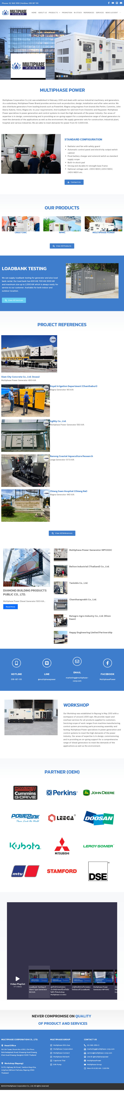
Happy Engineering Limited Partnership (90, 632)
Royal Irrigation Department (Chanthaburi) (73, 386)
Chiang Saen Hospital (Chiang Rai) (68, 491)
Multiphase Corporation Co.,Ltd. (17, 100)
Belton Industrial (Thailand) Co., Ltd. (89, 566)
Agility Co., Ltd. (58, 421)
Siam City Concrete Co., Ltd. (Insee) (20, 376)
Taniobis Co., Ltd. (78, 583)
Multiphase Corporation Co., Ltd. (20, 1088)
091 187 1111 (33, 3)
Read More (10, 606)
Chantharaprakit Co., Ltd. (83, 599)
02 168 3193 (14, 3)
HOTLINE (16, 674)
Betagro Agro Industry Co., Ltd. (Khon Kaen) (90, 617)
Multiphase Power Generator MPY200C (90, 550)
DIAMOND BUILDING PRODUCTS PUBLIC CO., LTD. (25, 592)
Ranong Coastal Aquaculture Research (71, 456)
